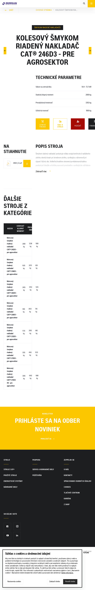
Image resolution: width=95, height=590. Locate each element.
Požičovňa (37, 508)
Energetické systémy (13, 514)
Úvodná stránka (44, 10)
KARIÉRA (67, 532)
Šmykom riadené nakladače (47, 28)
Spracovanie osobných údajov (77, 514)
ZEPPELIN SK (69, 493)
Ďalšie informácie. (67, 573)
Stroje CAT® (9, 502)
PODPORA (36, 493)
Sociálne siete (10, 547)
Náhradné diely (11, 520)
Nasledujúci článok (90, 50)
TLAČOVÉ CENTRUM (72, 526)
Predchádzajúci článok (5, 50)
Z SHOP (67, 537)
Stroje (7, 493)
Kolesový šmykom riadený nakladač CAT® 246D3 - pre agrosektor (67, 10)
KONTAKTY (68, 508)
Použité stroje (10, 508)
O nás (66, 502)
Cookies (67, 520)
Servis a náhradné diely (43, 502)
